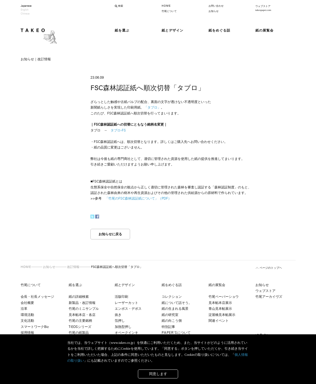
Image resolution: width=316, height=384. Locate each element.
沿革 (24, 309)
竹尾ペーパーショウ (224, 297)
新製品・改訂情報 (82, 303)
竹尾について (169, 11)
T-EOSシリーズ (80, 327)
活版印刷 (121, 297)
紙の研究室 (170, 315)
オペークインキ (126, 333)
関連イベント (219, 321)
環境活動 (27, 315)
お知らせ (214, 11)
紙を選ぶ (75, 285)
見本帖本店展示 (220, 303)
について (176, 333)
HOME (166, 5)
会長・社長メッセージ (37, 297)
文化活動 (27, 321)
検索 (120, 5)
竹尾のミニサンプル (84, 309)
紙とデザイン (125, 285)
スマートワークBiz (35, 327)
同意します (158, 374)
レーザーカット (126, 303)
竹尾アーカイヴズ (268, 297)
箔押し (120, 321)
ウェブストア (265, 291)
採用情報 (27, 333)
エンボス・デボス (128, 309)
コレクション (172, 297)
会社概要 (27, 303)
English (24, 9)
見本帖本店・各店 (82, 315)
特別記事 (168, 327)
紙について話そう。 (177, 303)
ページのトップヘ (271, 267)
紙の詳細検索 (79, 297)
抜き (118, 315)
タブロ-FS (118, 130)
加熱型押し (123, 327)
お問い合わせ (216, 5)
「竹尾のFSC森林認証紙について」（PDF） (138, 198)
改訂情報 (73, 266)
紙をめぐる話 (172, 285)
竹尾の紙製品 (79, 333)
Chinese (25, 13)
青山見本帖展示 (220, 309)
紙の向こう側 (172, 321)
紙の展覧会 (217, 285)
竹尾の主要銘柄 (80, 321)
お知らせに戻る (110, 234)
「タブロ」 (152, 107)
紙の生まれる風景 (175, 309)
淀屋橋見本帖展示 (222, 315)
